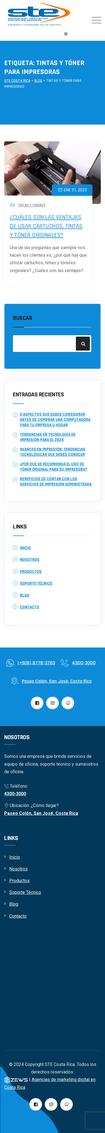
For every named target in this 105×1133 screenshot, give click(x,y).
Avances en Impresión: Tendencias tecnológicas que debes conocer (52, 452)
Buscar (22, 318)
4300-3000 (15, 793)
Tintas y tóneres (31, 205)
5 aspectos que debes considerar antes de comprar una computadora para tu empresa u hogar (55, 420)
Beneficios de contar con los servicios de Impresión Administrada (56, 481)
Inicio (25, 548)
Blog (24, 595)
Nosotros (29, 559)
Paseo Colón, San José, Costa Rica (41, 813)
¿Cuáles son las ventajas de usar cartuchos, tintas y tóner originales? (46, 226)
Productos (31, 571)
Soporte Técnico (36, 583)
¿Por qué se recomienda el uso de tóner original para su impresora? (53, 466)
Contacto (29, 607)
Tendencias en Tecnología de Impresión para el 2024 (48, 437)
